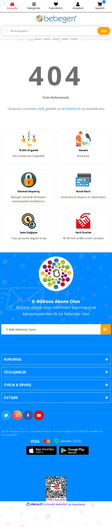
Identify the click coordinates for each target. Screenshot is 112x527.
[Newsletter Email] (56, 329)
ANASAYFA (73, 109)
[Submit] (105, 329)
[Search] (56, 30)
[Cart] (100, 6)
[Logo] (56, 18)
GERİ (41, 109)
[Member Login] (78, 6)
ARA (104, 31)
